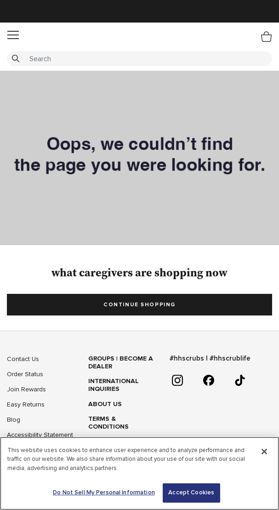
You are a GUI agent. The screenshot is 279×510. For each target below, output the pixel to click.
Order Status (25, 374)
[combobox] (139, 58)
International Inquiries (113, 385)
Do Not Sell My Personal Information (104, 492)
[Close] (264, 451)
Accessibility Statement (40, 435)
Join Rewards (26, 389)
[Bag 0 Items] (266, 36)
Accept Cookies (191, 492)
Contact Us (23, 359)
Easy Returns (26, 404)
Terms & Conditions (108, 422)
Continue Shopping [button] (139, 304)
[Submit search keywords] (15, 59)
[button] (13, 35)
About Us (105, 404)
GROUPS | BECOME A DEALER (120, 362)
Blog (13, 420)
